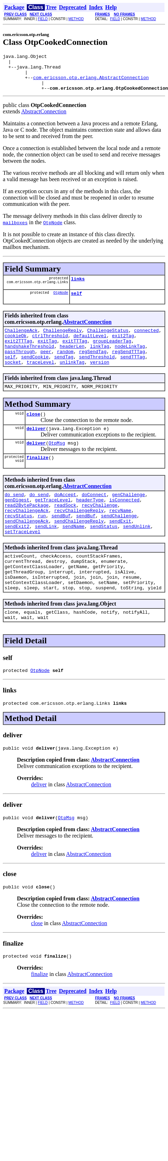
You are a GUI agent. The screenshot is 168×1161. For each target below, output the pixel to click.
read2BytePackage (27, 530)
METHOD (76, 19)
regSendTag (93, 366)
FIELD (43, 19)
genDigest (17, 524)
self (76, 302)
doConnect (94, 517)
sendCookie (35, 372)
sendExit (120, 549)
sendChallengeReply (78, 549)
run (42, 543)
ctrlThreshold (50, 347)
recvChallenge (99, 530)
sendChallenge (119, 543)
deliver (36, 448)
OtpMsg (56, 464)
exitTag (47, 353)
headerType (90, 524)
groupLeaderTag (112, 353)
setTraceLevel (22, 562)
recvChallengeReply (78, 537)
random (65, 366)
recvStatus (18, 543)
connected (146, 341)
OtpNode (60, 301)
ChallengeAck (21, 341)
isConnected (124, 524)
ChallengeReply (62, 341)
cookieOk (15, 347)
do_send (14, 517)
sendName (73, 556)
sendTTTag (132, 372)
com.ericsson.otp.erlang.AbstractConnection (91, 82)
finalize (37, 479)
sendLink (46, 556)
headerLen (72, 360)
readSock (65, 530)
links (78, 287)
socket (13, 379)
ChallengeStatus (107, 341)
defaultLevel (90, 347)
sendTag (63, 372)
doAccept (65, 517)
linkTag (99, 360)
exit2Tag (123, 347)
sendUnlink (136, 556)
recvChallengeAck (27, 537)
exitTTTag (74, 353)
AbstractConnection (43, 119)
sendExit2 (17, 556)
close (33, 433)
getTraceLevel (53, 524)
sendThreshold (97, 372)
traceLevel (40, 379)
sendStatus (104, 556)
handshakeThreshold (29, 360)
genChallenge (128, 517)
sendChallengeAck (27, 549)
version (99, 379)
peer (45, 366)
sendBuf (61, 543)
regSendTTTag (128, 366)
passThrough (20, 366)
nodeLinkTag (130, 360)
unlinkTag (72, 379)
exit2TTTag (18, 353)
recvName (120, 537)
